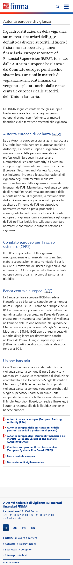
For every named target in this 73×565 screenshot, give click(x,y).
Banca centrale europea (21, 456)
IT (6, 528)
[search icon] (57, 6)
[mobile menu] (66, 6)
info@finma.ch (13, 518)
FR (24, 528)
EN (33, 528)
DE (15, 528)
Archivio (23, 555)
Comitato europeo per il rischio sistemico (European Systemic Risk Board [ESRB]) (32, 449)
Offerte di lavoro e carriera (21, 537)
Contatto (10, 543)
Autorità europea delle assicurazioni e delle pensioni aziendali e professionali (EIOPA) (33, 429)
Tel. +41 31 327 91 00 (15, 515)
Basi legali (11, 549)
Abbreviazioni (27, 543)
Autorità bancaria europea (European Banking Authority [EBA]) (34, 421)
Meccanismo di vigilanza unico (25, 462)
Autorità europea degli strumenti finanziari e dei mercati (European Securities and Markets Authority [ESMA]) (36, 439)
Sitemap (10, 555)
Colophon (26, 549)
